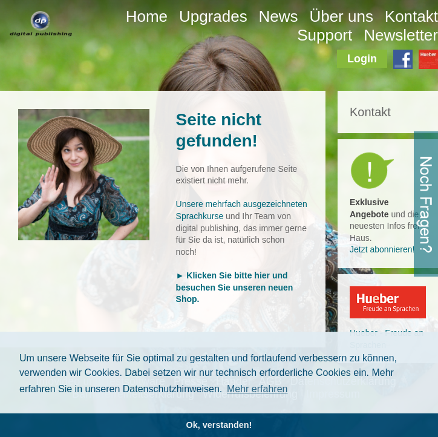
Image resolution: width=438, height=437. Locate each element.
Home (147, 16)
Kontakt (411, 16)
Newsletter (401, 35)
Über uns (341, 16)
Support (324, 35)
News (278, 16)
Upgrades (213, 16)
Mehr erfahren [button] (257, 389)
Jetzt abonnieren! (382, 249)
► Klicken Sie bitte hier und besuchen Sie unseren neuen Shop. (234, 287)
